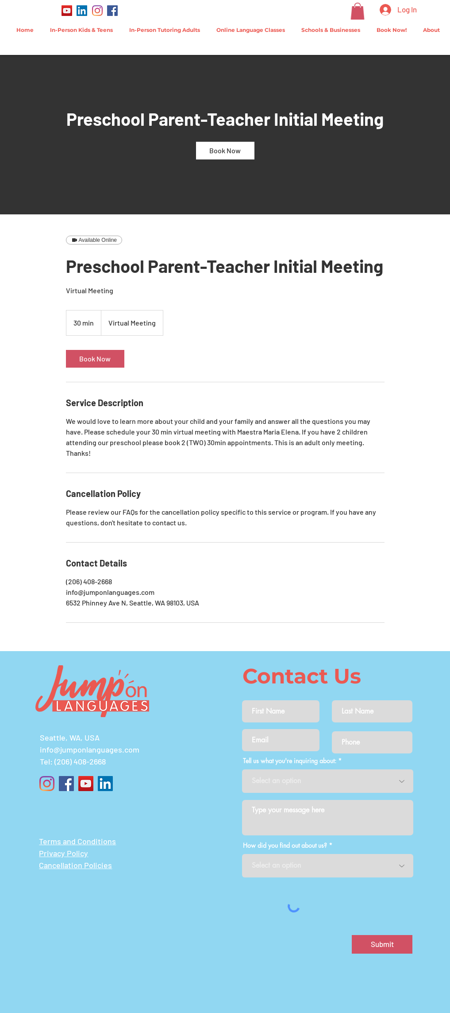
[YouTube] (67, 10)
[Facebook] (112, 10)
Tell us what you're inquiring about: (289, 761)
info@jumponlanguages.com (89, 749)
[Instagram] (97, 10)
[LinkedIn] (82, 10)
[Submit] (382, 944)
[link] (225, 150)
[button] (357, 11)
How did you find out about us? (285, 845)
